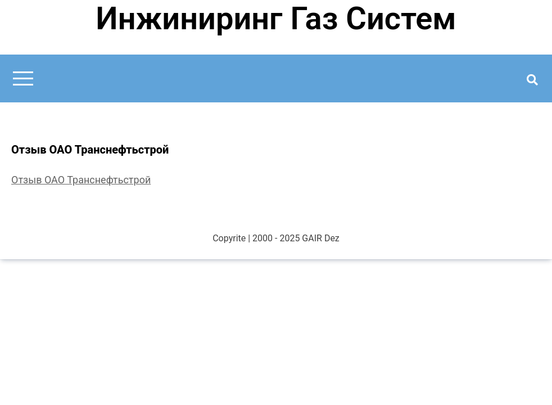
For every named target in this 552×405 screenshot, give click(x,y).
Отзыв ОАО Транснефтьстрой (81, 180)
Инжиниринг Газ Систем (276, 18)
